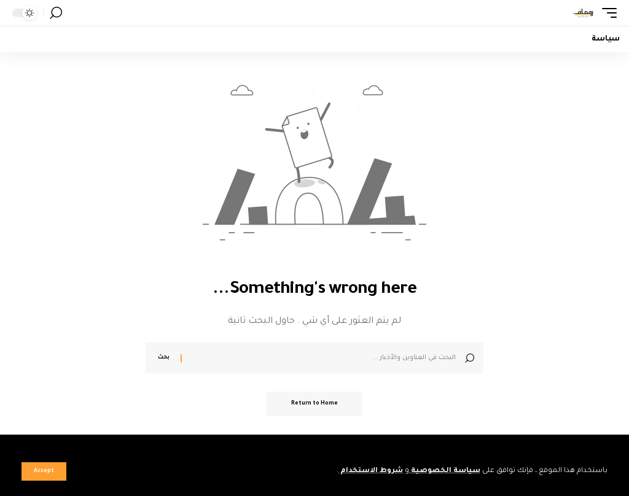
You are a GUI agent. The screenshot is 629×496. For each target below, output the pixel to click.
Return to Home (314, 404)
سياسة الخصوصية (444, 471)
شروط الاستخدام (370, 471)
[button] (43, 471)
